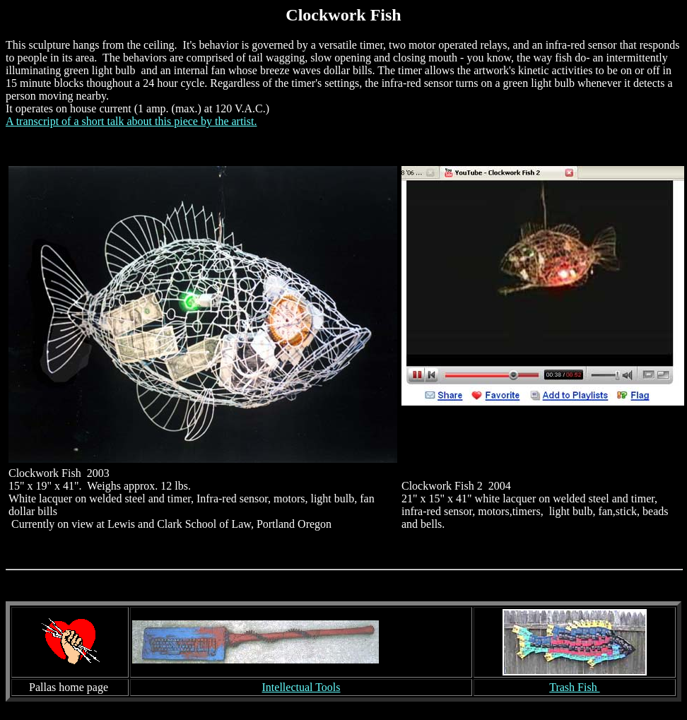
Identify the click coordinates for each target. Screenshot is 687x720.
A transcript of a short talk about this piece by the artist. (131, 121)
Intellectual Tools (301, 687)
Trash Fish (574, 687)
